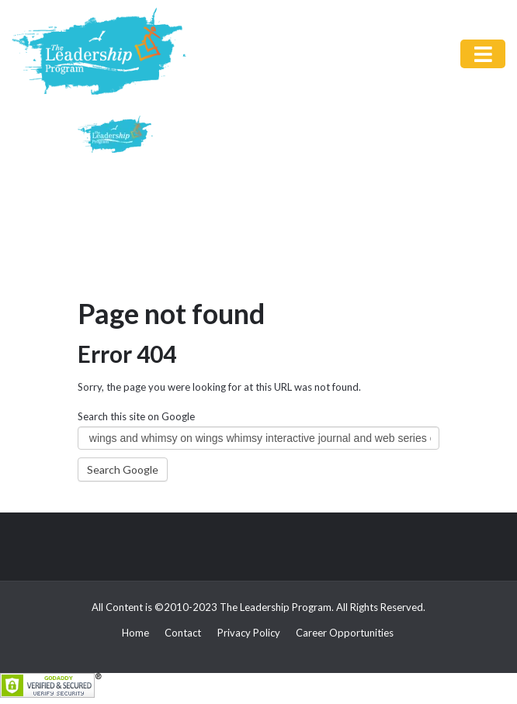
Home (135, 632)
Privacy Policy (248, 632)
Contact (183, 632)
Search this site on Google (136, 416)
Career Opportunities (345, 632)
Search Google (122, 469)
